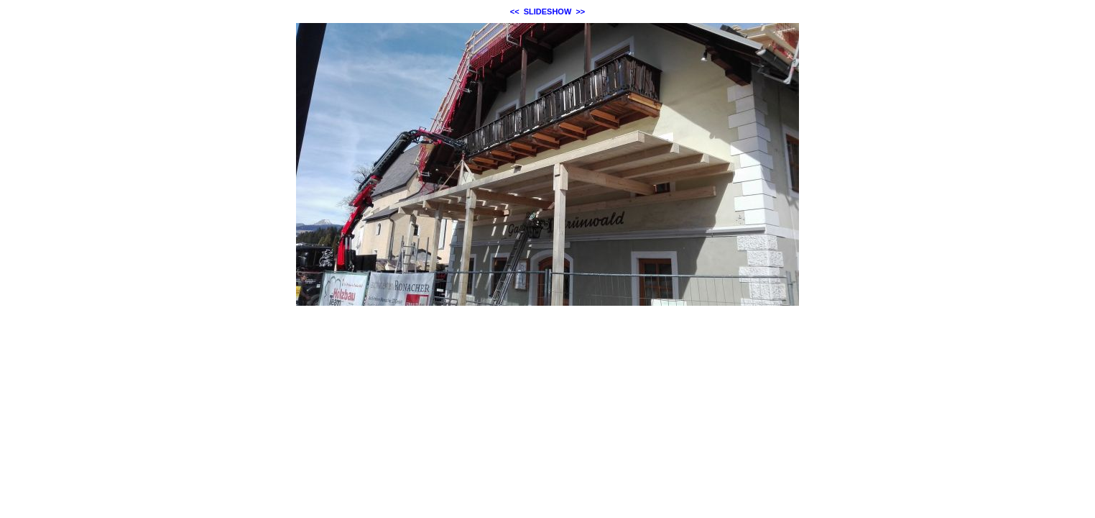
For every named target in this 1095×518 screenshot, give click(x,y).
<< (514, 11)
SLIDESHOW (548, 11)
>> (580, 11)
